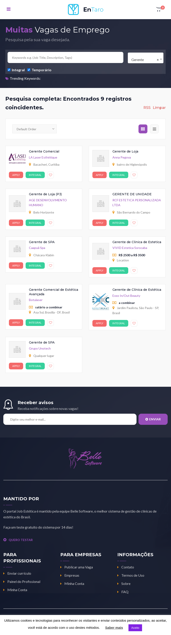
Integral (16, 70)
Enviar (153, 419)
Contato (127, 567)
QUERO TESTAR (18, 540)
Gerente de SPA (42, 242)
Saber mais (114, 627)
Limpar (159, 108)
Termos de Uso (132, 575)
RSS (147, 108)
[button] (159, 9)
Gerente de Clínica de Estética (136, 290)
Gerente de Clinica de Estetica (136, 242)
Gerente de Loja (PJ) (45, 194)
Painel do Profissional (23, 581)
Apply (16, 175)
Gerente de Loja (125, 151)
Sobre (125, 583)
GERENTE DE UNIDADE (132, 194)
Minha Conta (17, 590)
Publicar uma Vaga (78, 567)
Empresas (71, 575)
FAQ (124, 592)
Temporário (39, 70)
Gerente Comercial (44, 151)
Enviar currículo (19, 573)
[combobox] (145, 58)
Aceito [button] (135, 627)
